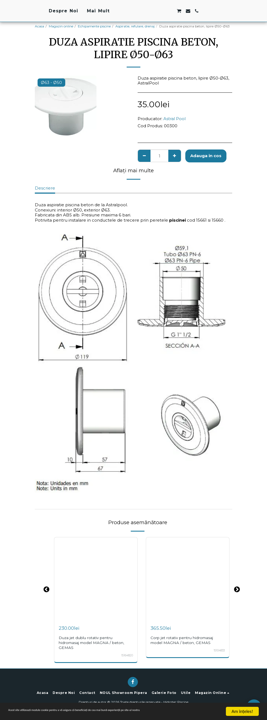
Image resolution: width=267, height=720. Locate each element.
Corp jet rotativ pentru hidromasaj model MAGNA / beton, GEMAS (184, 640)
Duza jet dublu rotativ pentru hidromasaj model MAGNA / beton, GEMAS (94, 642)
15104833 (218, 650)
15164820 (126, 655)
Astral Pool (174, 118)
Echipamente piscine (94, 26)
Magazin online (61, 26)
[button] (186, 11)
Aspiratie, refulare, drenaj (135, 26)
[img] (95, 578)
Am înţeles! (242, 711)
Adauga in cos (205, 155)
